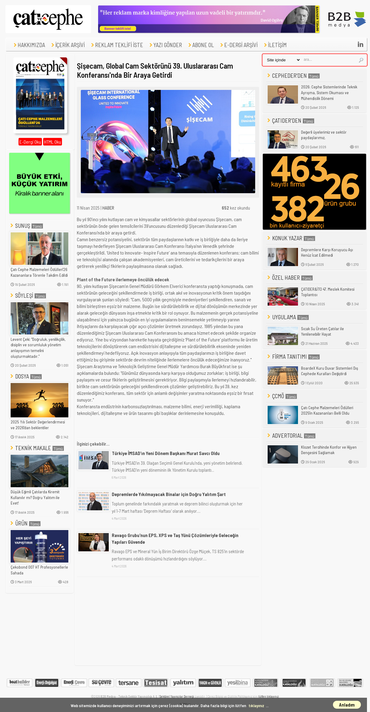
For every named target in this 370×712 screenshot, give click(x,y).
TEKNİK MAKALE (36, 447)
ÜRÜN (25, 523)
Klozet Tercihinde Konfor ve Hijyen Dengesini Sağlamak (329, 450)
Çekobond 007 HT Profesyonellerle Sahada (39, 570)
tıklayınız (256, 705)
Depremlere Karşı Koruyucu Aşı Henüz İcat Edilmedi (327, 252)
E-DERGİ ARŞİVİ (238, 44)
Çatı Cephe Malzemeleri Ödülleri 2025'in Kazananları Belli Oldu (327, 410)
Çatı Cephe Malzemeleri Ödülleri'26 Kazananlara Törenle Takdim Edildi (39, 272)
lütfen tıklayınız (268, 696)
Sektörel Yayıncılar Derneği (176, 696)
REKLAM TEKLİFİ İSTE (116, 44)
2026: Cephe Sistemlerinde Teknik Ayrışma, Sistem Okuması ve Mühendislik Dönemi (329, 92)
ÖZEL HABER (289, 277)
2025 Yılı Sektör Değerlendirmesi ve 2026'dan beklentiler (38, 424)
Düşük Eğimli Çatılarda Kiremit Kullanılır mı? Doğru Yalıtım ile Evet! (35, 497)
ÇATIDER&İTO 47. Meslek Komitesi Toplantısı (328, 292)
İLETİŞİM (274, 44)
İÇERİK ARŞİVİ (67, 44)
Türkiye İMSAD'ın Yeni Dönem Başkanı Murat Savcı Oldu (166, 453)
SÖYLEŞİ (27, 295)
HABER (108, 208)
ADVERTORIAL (291, 435)
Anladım (347, 704)
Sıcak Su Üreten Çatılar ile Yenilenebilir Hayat (322, 331)
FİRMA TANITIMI (293, 356)
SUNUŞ (26, 225)
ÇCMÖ (281, 395)
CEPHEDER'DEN (293, 75)
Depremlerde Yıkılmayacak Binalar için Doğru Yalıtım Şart (169, 494)
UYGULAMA (287, 316)
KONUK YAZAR (290, 237)
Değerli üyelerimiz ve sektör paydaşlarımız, (324, 135)
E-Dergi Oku (30, 142)
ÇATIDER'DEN (290, 120)
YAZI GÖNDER (165, 44)
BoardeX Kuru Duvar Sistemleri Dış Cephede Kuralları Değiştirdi (329, 371)
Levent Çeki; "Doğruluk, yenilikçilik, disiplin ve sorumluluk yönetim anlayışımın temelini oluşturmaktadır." (38, 348)
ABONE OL (200, 44)
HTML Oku (52, 142)
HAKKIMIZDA (28, 44)
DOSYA (25, 376)
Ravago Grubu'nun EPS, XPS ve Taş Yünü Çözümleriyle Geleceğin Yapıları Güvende (175, 538)
